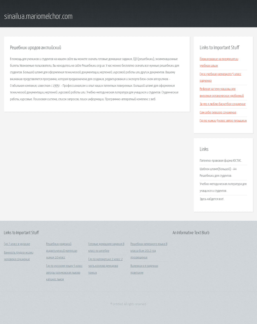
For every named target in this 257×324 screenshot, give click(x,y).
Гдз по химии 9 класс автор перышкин (223, 121)
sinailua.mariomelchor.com (38, 16)
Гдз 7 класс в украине (17, 244)
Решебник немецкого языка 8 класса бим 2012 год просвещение (149, 250)
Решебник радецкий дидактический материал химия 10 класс (61, 250)
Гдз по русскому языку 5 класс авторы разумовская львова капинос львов (64, 272)
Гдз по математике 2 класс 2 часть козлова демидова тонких (105, 266)
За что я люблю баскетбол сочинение (223, 104)
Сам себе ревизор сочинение (218, 112)
